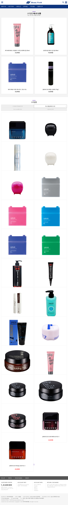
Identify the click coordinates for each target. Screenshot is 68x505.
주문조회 (35, 489)
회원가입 (39, 484)
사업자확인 (38, 496)
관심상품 (35, 486)
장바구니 (35, 487)
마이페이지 (36, 490)
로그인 (35, 484)
